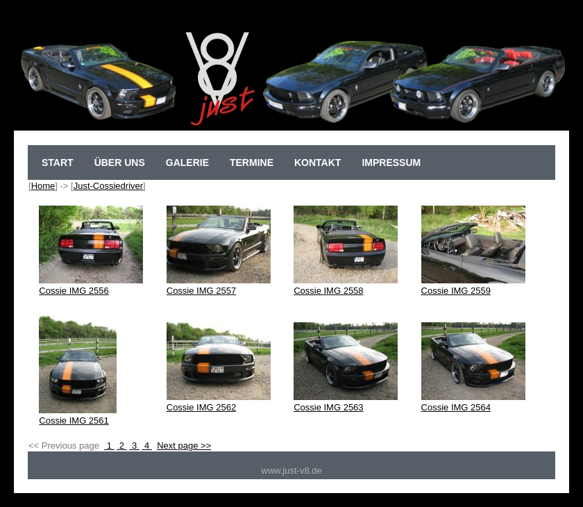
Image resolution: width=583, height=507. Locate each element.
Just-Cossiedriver (108, 186)
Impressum (391, 162)
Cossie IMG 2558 (346, 285)
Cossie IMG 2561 (78, 415)
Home (43, 186)
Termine (251, 162)
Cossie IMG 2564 (473, 402)
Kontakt (317, 162)
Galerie (187, 162)
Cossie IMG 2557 (219, 285)
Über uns (119, 162)
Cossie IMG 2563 (346, 402)
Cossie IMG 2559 (473, 285)
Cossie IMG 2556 (91, 285)
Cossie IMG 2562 (219, 402)
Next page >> (184, 445)
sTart (58, 162)
